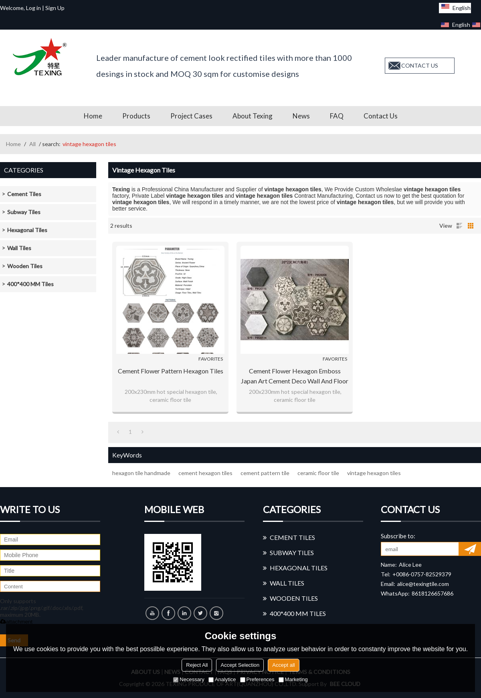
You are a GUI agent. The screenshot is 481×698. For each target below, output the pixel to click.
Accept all (283, 665)
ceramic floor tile (318, 472)
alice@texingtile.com (423, 583)
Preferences (257, 679)
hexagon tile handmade (141, 472)
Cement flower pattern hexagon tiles (170, 371)
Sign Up (55, 7)
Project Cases (191, 116)
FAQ (337, 116)
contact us (419, 65)
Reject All (197, 665)
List (459, 226)
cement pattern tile (264, 472)
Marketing (293, 679)
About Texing (252, 116)
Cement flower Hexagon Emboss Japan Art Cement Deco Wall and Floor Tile (294, 376)
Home (93, 116)
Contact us (381, 116)
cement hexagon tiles (205, 472)
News (301, 116)
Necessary (188, 679)
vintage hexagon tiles (374, 472)
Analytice (222, 679)
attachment (16, 622)
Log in (33, 7)
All (32, 143)
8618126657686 (432, 593)
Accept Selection (239, 665)
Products (136, 116)
